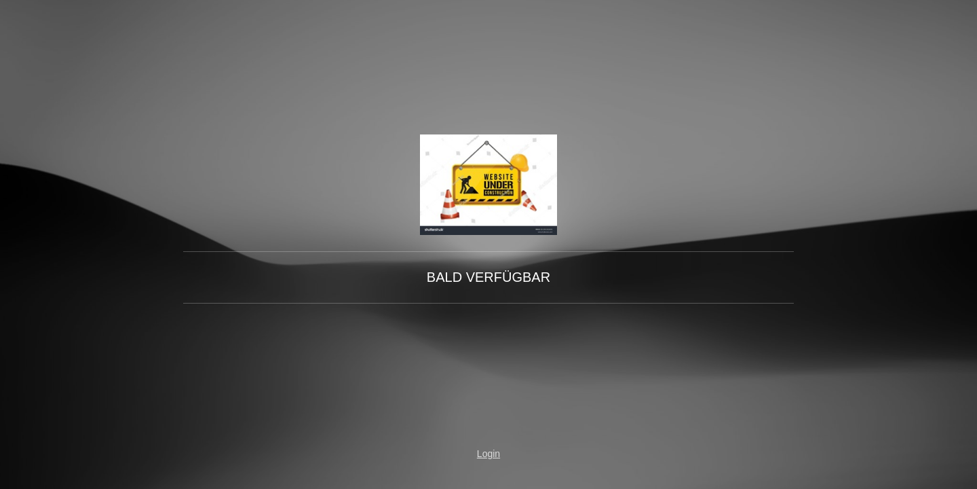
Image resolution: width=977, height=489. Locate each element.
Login (488, 453)
